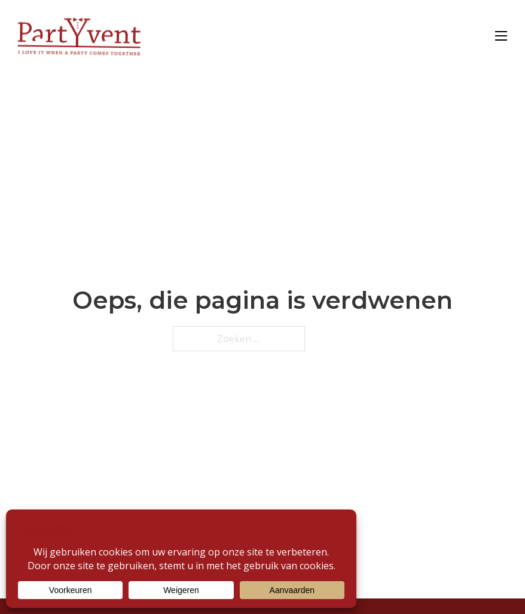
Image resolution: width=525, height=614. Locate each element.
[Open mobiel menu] (501, 36)
